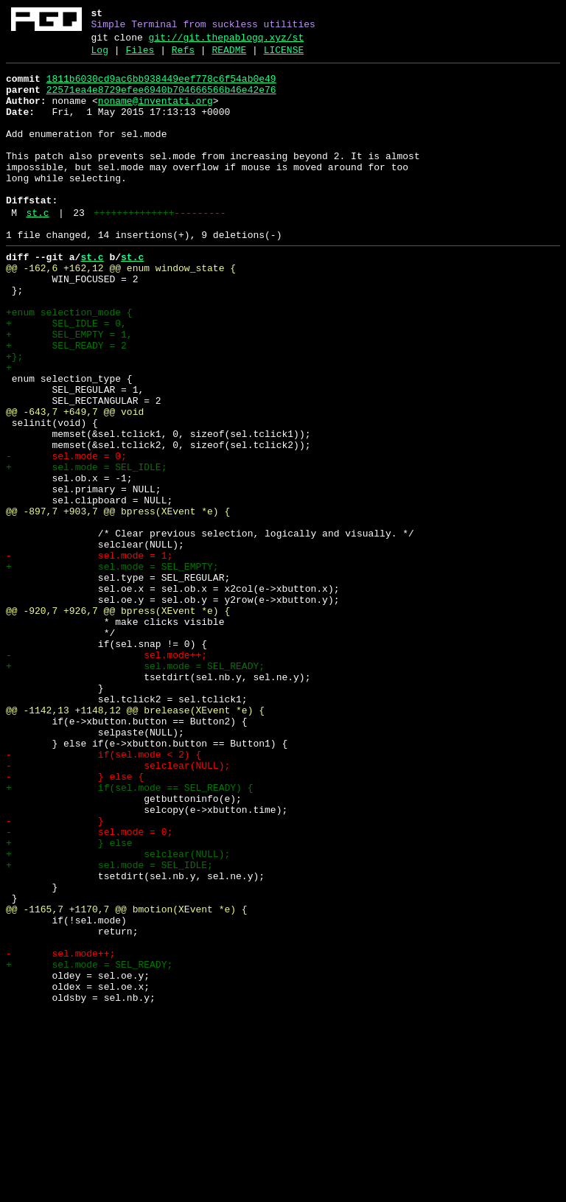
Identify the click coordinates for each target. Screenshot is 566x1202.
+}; (14, 416)
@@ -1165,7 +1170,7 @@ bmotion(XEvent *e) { (127, 1079)
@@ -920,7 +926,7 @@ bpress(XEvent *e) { (118, 721)
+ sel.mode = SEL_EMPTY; (112, 668)
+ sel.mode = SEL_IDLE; (86, 549)
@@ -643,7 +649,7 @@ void (75, 482)
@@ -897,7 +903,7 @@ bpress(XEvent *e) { (118, 602)
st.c (37, 248)
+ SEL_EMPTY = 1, (69, 389)
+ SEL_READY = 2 (66, 403)
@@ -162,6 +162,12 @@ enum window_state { (121, 310)
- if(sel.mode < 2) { (103, 894)
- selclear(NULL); (118, 907)
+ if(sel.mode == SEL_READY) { (129, 933)
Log (99, 56)
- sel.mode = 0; (66, 535)
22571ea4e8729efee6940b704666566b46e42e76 (161, 101)
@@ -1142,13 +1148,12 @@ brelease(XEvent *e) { (135, 841)
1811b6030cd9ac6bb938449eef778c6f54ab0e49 (161, 87)
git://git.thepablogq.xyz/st (226, 42)
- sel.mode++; (106, 774)
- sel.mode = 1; (89, 655)
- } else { (75, 920)
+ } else (69, 1000)
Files (139, 56)
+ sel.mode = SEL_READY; (135, 787)
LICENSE (284, 56)
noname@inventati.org (155, 114)
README (229, 56)
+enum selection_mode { (69, 363)
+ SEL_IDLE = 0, (66, 376)
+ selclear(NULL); (118, 1013)
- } (55, 973)
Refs (183, 56)
